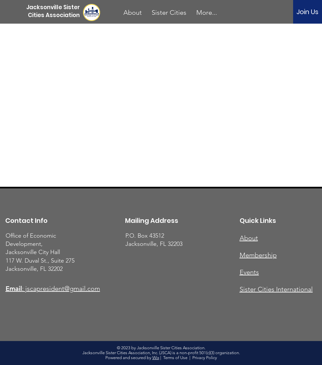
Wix (155, 357)
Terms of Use (175, 357)
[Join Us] (307, 11)
